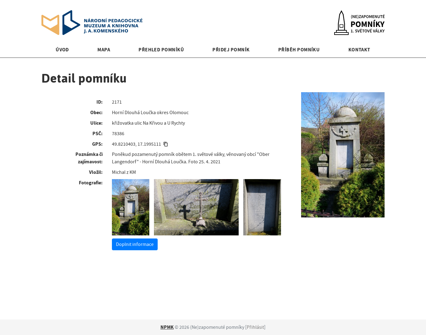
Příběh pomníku (299, 49)
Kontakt (359, 49)
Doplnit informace (135, 244)
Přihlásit (255, 327)
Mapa (103, 49)
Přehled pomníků (161, 49)
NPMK (167, 327)
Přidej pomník (230, 49)
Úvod (62, 49)
